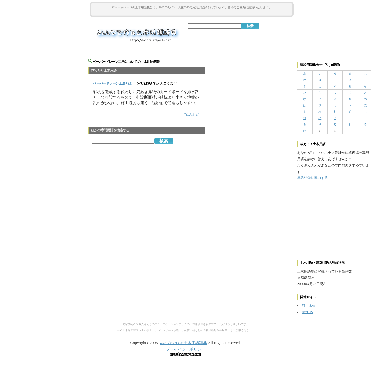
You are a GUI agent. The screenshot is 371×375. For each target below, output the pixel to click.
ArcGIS (307, 312)
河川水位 (308, 306)
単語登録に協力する (312, 178)
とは (112, 83)
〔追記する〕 (191, 115)
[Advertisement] (192, 12)
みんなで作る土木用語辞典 (183, 343)
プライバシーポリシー (185, 349)
